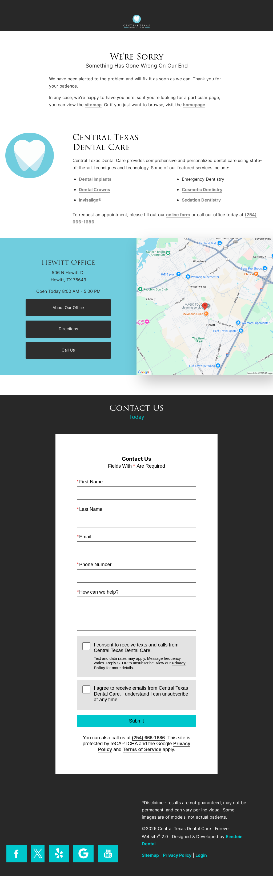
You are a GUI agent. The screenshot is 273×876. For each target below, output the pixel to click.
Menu (32, 6)
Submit (136, 721)
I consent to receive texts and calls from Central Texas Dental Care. (142, 656)
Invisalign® (90, 200)
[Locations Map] (204, 306)
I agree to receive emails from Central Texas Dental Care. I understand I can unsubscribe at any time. (141, 693)
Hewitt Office (68, 262)
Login (201, 855)
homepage (194, 105)
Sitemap (150, 855)
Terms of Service (142, 749)
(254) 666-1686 (148, 737)
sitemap (93, 105)
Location (101, 6)
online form (178, 215)
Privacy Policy (177, 855)
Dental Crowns (94, 189)
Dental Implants (95, 179)
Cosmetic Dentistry (202, 189)
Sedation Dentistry (201, 200)
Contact (237, 6)
